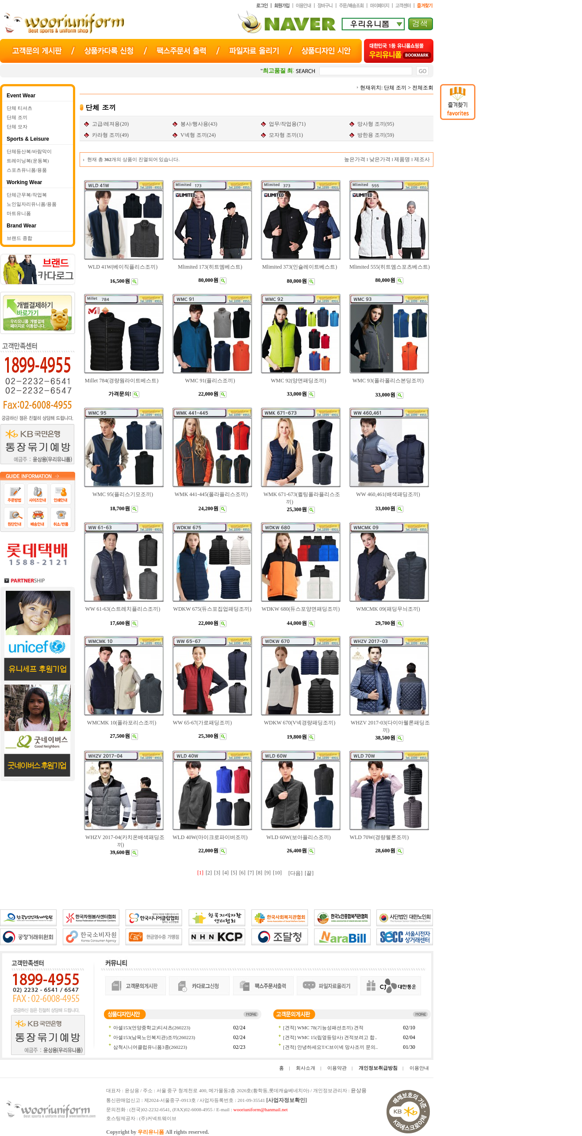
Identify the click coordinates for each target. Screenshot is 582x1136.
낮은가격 (380, 159)
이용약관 (337, 1068)
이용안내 (419, 1068)
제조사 (422, 159)
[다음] (295, 873)
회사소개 (305, 1068)
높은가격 (354, 159)
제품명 (402, 159)
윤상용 (359, 1090)
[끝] (309, 873)
